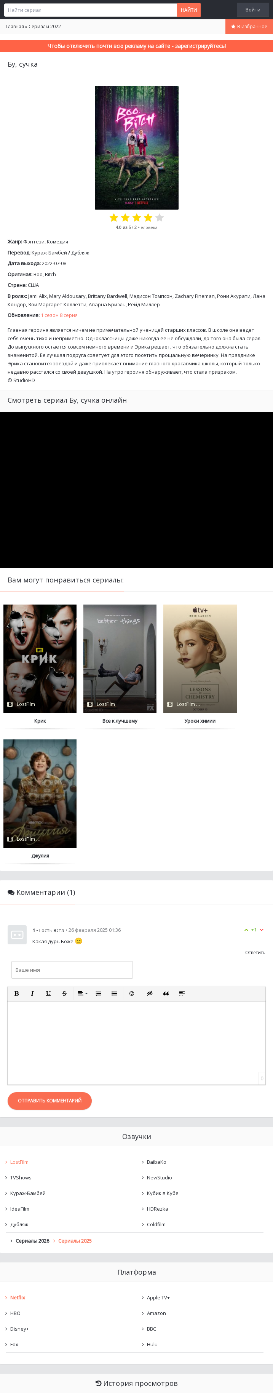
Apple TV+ (158, 1163)
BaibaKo (156, 1027)
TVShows (21, 1043)
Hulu (152, 1209)
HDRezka (157, 1074)
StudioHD (24, 380)
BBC (151, 1194)
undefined (30, 1283)
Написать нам (27, 1381)
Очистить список (136, 1303)
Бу (21, 1270)
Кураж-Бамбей (49, 252)
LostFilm (19, 1027)
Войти (253, 9)
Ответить (255, 818)
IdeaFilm (19, 1074)
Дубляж (80, 252)
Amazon (156, 1178)
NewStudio (159, 1043)
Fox (14, 1209)
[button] (16, 859)
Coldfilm (156, 1089)
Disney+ (19, 1194)
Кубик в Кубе (163, 1058)
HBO (15, 1178)
